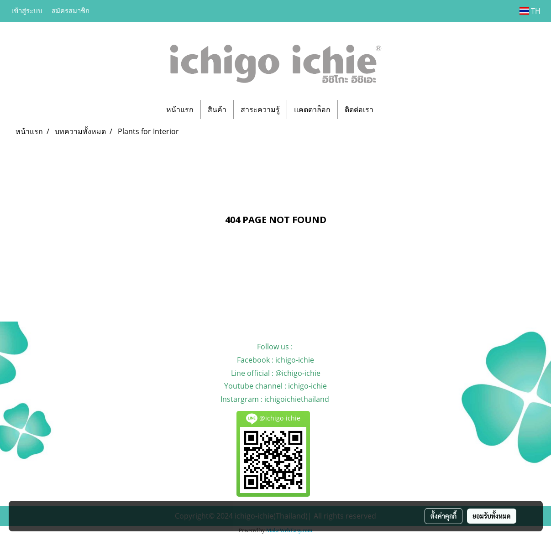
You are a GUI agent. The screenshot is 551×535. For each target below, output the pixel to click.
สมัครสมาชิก (70, 11)
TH (530, 11)
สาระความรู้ (260, 109)
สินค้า (217, 109)
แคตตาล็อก (312, 109)
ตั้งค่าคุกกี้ (443, 516)
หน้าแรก (180, 109)
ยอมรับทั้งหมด (491, 516)
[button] (388, 109)
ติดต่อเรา (359, 109)
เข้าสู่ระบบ (26, 11)
